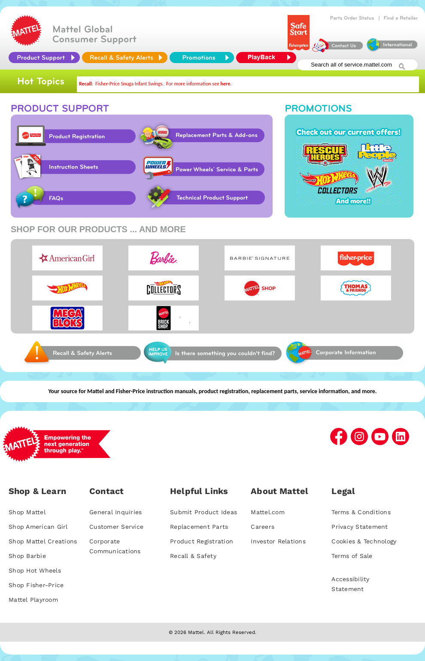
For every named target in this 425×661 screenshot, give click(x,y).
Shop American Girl (38, 526)
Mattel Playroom (33, 599)
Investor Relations (278, 541)
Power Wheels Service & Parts (203, 167)
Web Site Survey (81, 353)
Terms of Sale (351, 555)
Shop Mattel (27, 512)
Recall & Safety (193, 555)
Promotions (349, 166)
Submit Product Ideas (203, 512)
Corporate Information (344, 353)
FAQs (74, 197)
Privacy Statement (359, 526)
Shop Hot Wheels (35, 570)
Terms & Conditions (361, 512)
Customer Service (116, 526)
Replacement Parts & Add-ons (205, 136)
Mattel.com (268, 512)
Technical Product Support (207, 197)
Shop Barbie (27, 555)
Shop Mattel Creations (43, 541)
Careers (262, 526)
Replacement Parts (199, 526)
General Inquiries (115, 512)
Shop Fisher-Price (36, 585)
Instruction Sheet (74, 167)
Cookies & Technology (363, 541)
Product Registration (74, 136)
